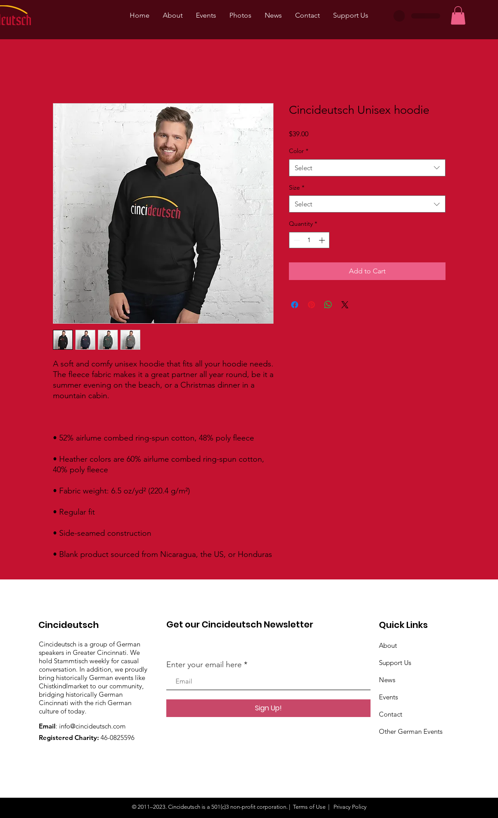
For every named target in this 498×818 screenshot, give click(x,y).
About (388, 645)
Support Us (395, 662)
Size (296, 187)
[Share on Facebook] (294, 304)
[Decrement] (295, 240)
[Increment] (322, 240)
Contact (390, 714)
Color (298, 151)
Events (388, 697)
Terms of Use (309, 806)
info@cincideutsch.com (92, 726)
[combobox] (367, 167)
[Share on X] (345, 304)
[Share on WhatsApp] (328, 304)
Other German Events (410, 731)
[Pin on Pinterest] (311, 304)
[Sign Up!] (268, 708)
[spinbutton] (309, 240)
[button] (458, 15)
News (387, 680)
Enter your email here (204, 665)
